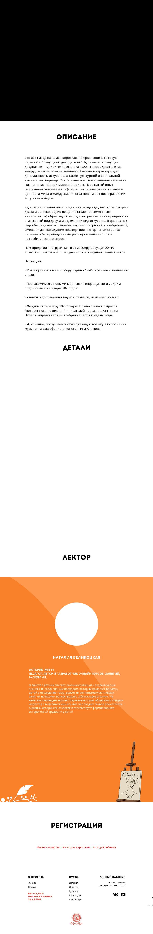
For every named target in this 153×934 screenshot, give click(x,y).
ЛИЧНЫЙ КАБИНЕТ (112, 877)
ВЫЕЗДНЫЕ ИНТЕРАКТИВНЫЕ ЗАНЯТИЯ (40, 896)
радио (56, 212)
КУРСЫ (74, 877)
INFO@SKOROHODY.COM (112, 885)
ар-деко (44, 212)
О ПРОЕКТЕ (36, 877)
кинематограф (36, 216)
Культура (73, 891)
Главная (32, 882)
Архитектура (75, 899)
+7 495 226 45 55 (117, 882)
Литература (75, 895)
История (73, 882)
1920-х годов (89, 167)
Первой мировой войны (64, 185)
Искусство (74, 887)
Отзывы (32, 887)
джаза (29, 212)
